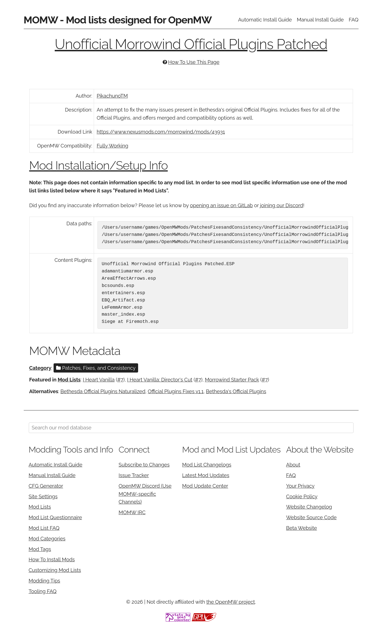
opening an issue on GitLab (221, 205)
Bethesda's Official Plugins (236, 391)
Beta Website (301, 528)
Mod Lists (69, 380)
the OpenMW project (230, 602)
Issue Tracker (134, 475)
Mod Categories (47, 539)
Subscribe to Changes (144, 465)
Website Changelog (309, 507)
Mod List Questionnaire (55, 517)
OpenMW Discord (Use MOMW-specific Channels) (145, 494)
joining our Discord (281, 205)
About (293, 465)
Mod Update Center (205, 486)
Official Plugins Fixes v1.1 (176, 391)
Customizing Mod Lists (55, 570)
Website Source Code (311, 517)
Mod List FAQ (44, 528)
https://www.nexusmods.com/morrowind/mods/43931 (161, 132)
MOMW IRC (132, 512)
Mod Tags (40, 549)
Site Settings (43, 496)
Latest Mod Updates (205, 475)
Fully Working (112, 146)
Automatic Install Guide (265, 20)
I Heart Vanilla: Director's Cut (159, 380)
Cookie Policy (301, 496)
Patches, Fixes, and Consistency (96, 368)
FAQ (354, 20)
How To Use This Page (193, 62)
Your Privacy (300, 486)
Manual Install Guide (320, 20)
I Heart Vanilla (99, 380)
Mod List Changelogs (206, 465)
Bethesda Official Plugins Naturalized (103, 391)
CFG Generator (46, 486)
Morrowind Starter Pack (232, 380)
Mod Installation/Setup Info (98, 165)
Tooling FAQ (43, 591)
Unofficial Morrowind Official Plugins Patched (191, 44)
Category (40, 368)
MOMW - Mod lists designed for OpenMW (118, 20)
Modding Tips (44, 581)
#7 (120, 380)
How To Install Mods (52, 559)
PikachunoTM (112, 96)
